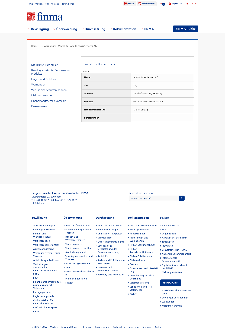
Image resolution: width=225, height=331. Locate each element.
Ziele (164, 229)
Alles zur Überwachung (77, 225)
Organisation (169, 233)
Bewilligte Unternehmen (175, 297)
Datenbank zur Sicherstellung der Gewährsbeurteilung (108, 248)
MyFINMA (177, 3)
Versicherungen (41, 241)
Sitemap (147, 327)
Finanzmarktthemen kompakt (48, 101)
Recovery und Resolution (111, 274)
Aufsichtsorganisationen (46, 260)
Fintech (37, 311)
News (129, 3)
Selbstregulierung (139, 282)
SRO (35, 277)
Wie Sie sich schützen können (49, 90)
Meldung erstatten (42, 95)
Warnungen (50, 46)
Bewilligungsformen (44, 229)
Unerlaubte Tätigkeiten (110, 233)
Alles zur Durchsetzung (110, 225)
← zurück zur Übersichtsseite (98, 64)
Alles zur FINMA (170, 225)
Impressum (133, 327)
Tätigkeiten (168, 241)
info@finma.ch (40, 203)
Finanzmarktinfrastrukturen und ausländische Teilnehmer (47, 285)
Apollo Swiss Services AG (83, 46)
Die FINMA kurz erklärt (44, 64)
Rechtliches (119, 327)
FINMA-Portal (67, 3)
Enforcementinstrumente (111, 241)
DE (195, 3)
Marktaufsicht (105, 237)
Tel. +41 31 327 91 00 (42, 200)
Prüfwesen (167, 245)
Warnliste (63, 46)
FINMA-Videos (137, 260)
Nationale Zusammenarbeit (176, 254)
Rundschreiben (138, 233)
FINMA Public (170, 282)
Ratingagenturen (42, 292)
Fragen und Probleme (44, 79)
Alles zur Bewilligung (44, 225)
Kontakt (55, 3)
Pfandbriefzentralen (76, 278)
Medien (39, 3)
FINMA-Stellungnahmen (142, 245)
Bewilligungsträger (108, 229)
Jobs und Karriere (70, 327)
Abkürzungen (102, 327)
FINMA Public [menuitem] (185, 29)
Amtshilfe (103, 256)
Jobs (47, 3)
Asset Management (43, 249)
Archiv (133, 294)
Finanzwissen (39, 106)
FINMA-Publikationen (141, 256)
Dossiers (134, 264)
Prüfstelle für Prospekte (45, 307)
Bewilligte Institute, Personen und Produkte (51, 72)
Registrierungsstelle (43, 296)
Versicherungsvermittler (46, 245)
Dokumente (146, 3)
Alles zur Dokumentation (143, 225)
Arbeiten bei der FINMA (174, 237)
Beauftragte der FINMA (174, 250)
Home (30, 3)
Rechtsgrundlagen (139, 229)
